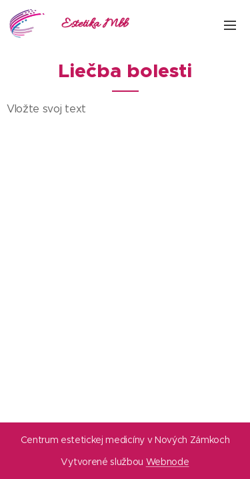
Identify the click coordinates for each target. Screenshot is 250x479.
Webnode (167, 462)
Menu (230, 25)
